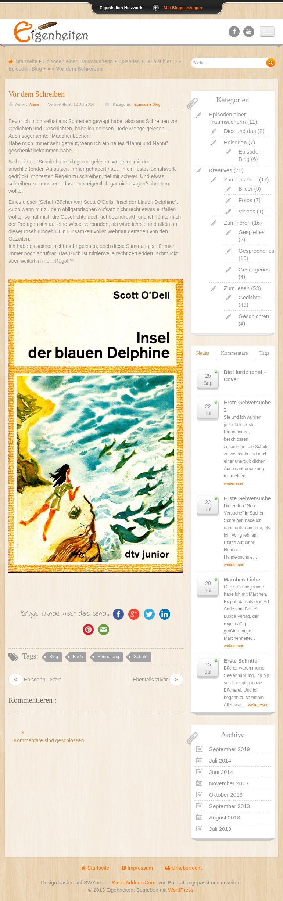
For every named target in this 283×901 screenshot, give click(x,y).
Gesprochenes (257, 251)
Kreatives (220, 170)
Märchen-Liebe (242, 580)
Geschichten (254, 316)
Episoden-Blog (25, 69)
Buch (78, 656)
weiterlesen (234, 483)
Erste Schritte (240, 661)
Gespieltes (252, 232)
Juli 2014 (220, 760)
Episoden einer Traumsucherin (78, 61)
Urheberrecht (183, 868)
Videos (247, 211)
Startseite (26, 61)
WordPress (180, 890)
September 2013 (229, 806)
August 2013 (224, 817)
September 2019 (229, 749)
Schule (140, 656)
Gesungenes (254, 269)
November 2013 (228, 783)
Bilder (245, 188)
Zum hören (237, 223)
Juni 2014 (221, 772)
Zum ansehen (241, 179)
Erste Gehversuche (247, 498)
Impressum (137, 868)
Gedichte (250, 297)
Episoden (129, 61)
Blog (53, 656)
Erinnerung (108, 656)
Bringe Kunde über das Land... (65, 613)
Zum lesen (237, 288)
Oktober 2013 (226, 795)
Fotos (245, 200)
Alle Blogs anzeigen (182, 8)
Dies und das (240, 131)
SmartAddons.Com (133, 883)
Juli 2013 (220, 829)
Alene (34, 104)
